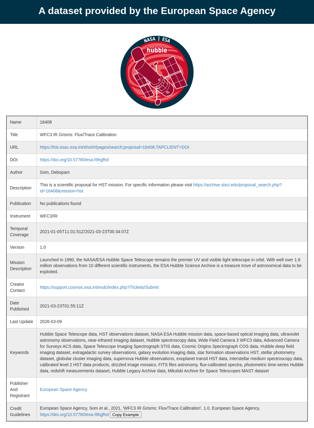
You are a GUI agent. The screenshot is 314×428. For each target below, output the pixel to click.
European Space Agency (63, 389)
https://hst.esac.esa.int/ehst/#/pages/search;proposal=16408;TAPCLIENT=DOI (114, 147)
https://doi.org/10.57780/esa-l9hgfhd (74, 159)
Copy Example (125, 414)
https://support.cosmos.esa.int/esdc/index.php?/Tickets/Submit (99, 287)
